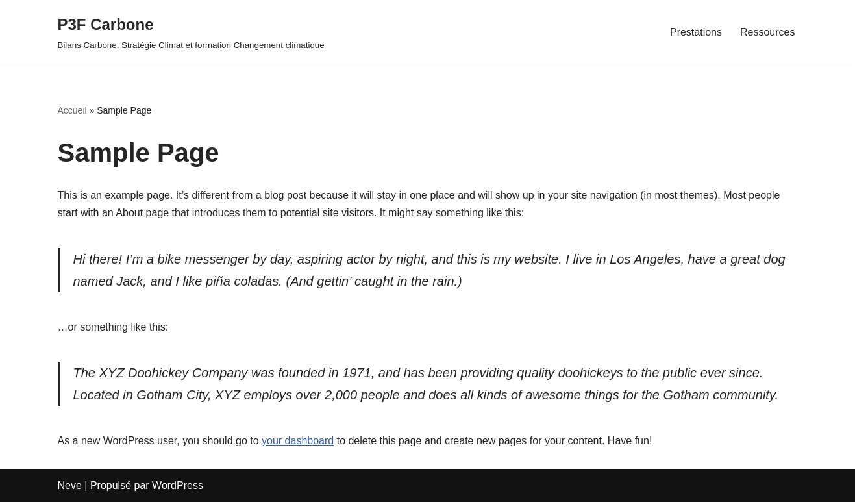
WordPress (177, 485)
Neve (70, 485)
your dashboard (298, 440)
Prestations (696, 32)
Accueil (72, 110)
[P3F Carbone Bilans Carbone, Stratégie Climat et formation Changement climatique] (191, 32)
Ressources (767, 32)
